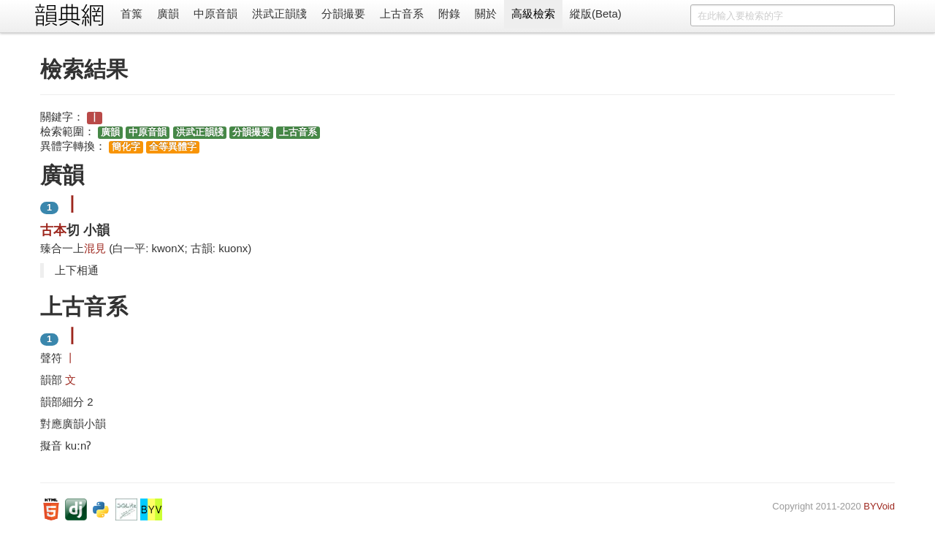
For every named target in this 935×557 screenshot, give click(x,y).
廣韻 (168, 13)
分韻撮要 (343, 13)
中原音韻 (215, 13)
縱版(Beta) (596, 13)
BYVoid (879, 506)
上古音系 (402, 13)
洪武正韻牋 (279, 13)
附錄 (449, 13)
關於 (486, 13)
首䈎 (131, 13)
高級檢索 (533, 13)
